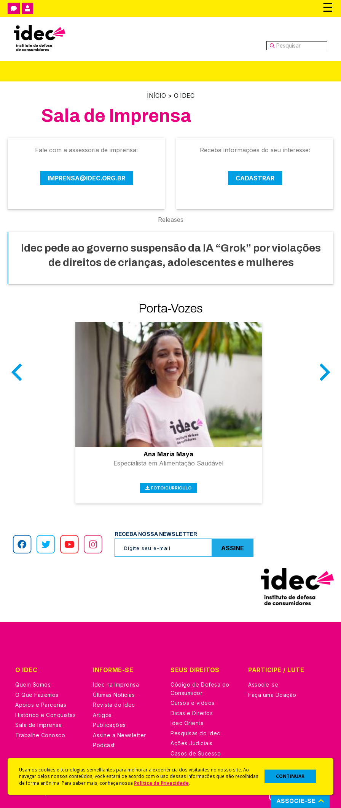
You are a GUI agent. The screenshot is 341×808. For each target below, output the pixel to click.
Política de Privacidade (161, 783)
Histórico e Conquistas (45, 711)
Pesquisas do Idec (195, 730)
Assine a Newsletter (119, 731)
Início (156, 95)
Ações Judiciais (191, 739)
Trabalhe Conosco (40, 731)
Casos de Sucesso (195, 750)
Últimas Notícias (114, 691)
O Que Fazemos (37, 691)
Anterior (16, 377)
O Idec (184, 95)
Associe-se (263, 681)
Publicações (109, 721)
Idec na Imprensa (116, 681)
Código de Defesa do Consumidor (199, 685)
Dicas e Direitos (191, 709)
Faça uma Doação (272, 691)
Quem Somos (33, 681)
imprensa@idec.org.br (86, 178)
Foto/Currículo (169, 484)
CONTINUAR (290, 776)
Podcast (104, 741)
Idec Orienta (187, 719)
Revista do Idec (114, 701)
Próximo (324, 377)
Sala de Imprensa (38, 721)
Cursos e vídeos (192, 699)
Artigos (102, 711)
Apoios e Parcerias (40, 701)
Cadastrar (255, 178)
